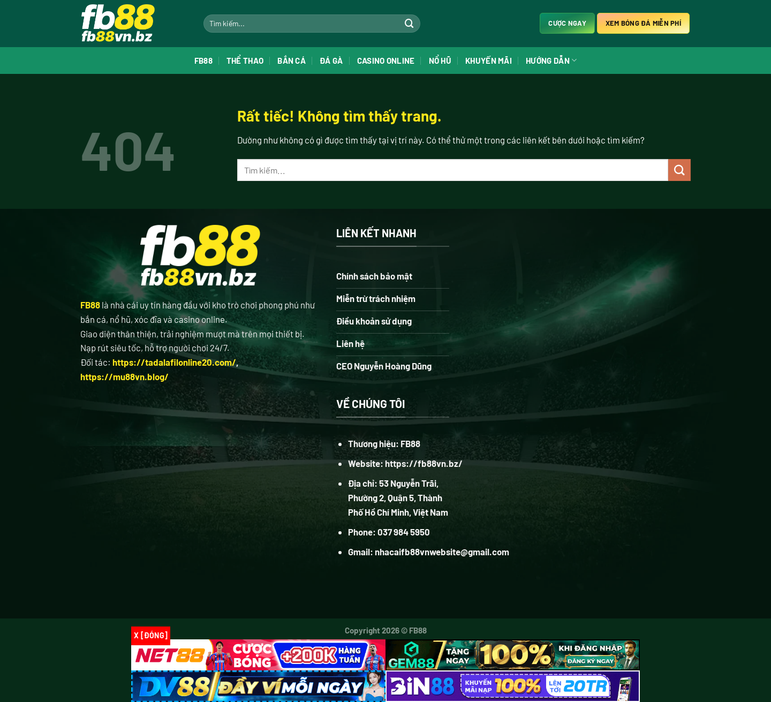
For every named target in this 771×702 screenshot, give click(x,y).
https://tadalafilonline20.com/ (174, 380)
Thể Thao (244, 61)
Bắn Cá (291, 61)
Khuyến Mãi (488, 61)
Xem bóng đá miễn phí (643, 24)
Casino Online (386, 61)
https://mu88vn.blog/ (124, 394)
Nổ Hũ (440, 61)
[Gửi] (409, 23)
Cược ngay (567, 24)
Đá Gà (331, 61)
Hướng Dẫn (551, 61)
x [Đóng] (151, 635)
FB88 (203, 61)
